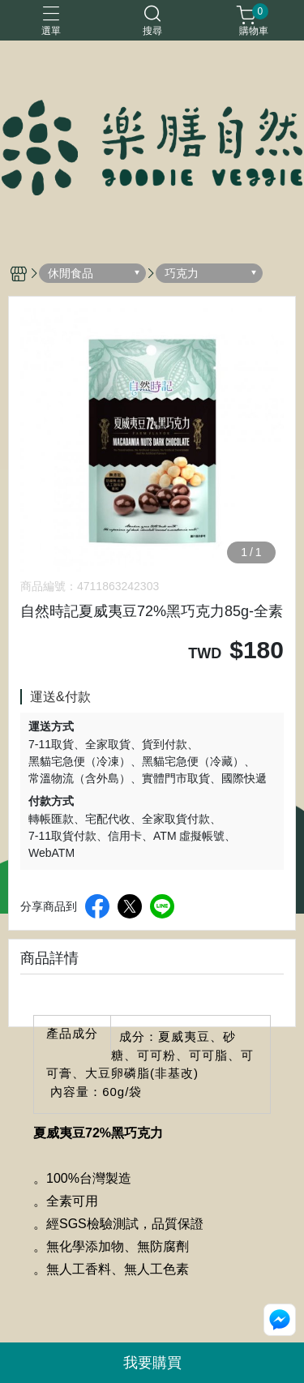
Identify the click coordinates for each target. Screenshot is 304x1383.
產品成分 (72, 1033)
